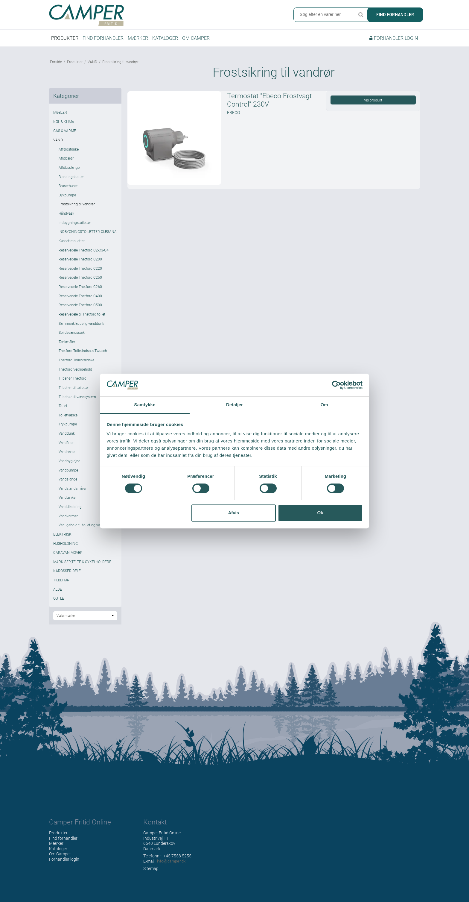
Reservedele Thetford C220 (80, 269)
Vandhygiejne (69, 462)
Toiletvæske (68, 416)
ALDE (57, 590)
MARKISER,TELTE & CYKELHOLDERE (82, 563)
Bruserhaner (68, 187)
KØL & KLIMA (63, 123)
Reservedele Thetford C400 (80, 297)
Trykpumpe (68, 425)
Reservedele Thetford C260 (80, 288)
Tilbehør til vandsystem (77, 397)
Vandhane (66, 453)
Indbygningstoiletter (75, 223)
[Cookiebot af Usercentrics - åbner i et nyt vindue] (336, 384)
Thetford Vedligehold (75, 370)
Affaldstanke (69, 150)
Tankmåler (67, 343)
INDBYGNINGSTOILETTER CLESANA (88, 233)
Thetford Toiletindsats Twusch (83, 352)
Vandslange (68, 480)
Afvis (233, 512)
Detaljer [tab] (234, 404)
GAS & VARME (64, 132)
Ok (320, 512)
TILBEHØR (61, 581)
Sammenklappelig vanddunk (81, 324)
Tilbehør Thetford (72, 379)
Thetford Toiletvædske (76, 361)
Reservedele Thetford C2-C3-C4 (84, 251)
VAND (58, 141)
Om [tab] (324, 404)
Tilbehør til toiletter (74, 388)
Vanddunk (67, 434)
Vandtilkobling (70, 508)
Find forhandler (395, 15)
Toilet (63, 407)
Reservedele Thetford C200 (80, 260)
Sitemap (151, 870)
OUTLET (59, 599)
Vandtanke (67, 498)
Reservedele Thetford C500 (80, 306)
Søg (361, 15)
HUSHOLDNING (65, 544)
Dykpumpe (67, 196)
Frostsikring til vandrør (77, 205)
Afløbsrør (66, 159)
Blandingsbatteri (72, 177)
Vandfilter (66, 443)
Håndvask (66, 214)
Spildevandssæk (72, 333)
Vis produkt (373, 101)
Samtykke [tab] (145, 404)
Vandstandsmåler (72, 489)
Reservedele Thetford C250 (80, 278)
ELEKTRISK (62, 535)
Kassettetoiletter (72, 242)
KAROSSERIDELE (67, 572)
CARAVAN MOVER (68, 553)
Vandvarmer (68, 517)
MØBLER (60, 113)
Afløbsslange (69, 168)
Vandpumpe (68, 471)
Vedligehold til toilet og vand (81, 526)
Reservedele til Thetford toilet (82, 315)
